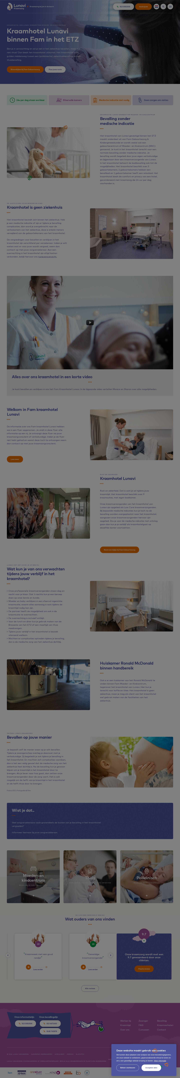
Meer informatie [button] (160, 1061)
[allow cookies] (151, 1068)
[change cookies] (127, 1068)
